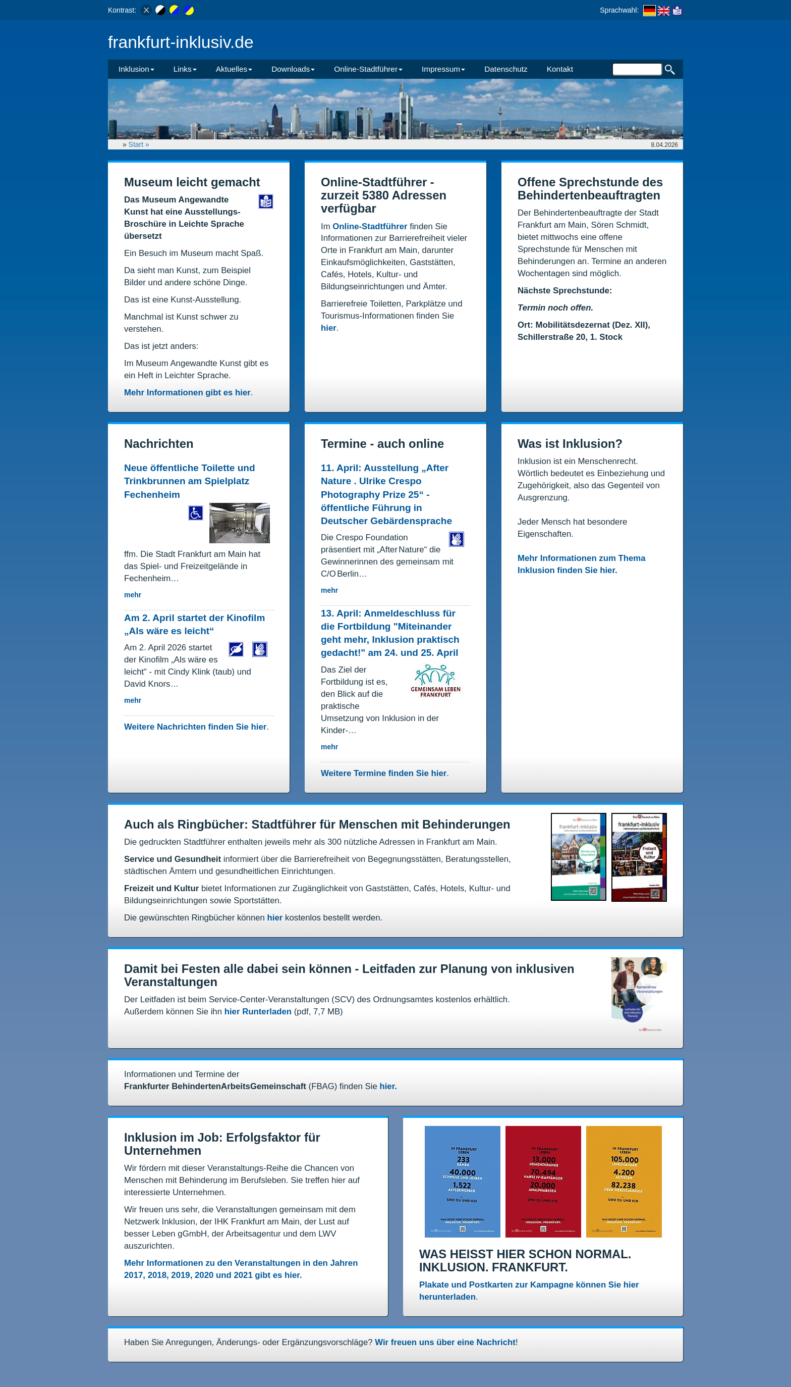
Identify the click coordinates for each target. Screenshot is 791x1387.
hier (328, 328)
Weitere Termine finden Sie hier (383, 773)
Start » (140, 144)
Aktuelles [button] (234, 69)
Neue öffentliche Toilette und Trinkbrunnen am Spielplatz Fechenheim (189, 481)
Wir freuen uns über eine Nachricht (445, 1342)
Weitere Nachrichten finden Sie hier (195, 727)
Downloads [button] (293, 69)
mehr (132, 595)
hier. (388, 1086)
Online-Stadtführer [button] (368, 69)
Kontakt (560, 69)
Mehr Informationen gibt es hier (187, 392)
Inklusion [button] (136, 69)
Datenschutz (506, 69)
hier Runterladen (258, 1011)
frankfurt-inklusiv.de (181, 42)
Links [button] (185, 69)
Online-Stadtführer (369, 226)
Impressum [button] (443, 69)
